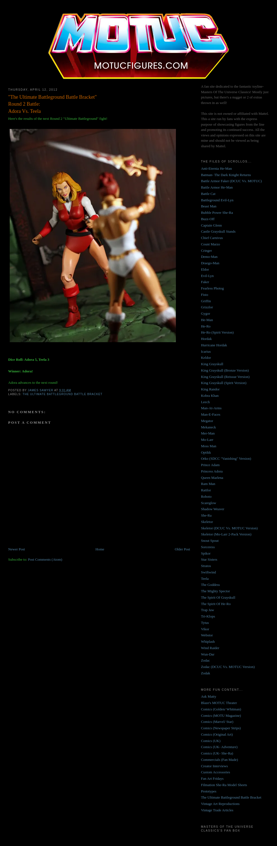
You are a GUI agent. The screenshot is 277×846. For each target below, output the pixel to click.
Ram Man (208, 484)
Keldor (206, 357)
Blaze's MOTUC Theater (219, 703)
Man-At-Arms (211, 408)
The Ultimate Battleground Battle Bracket (62, 394)
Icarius (206, 351)
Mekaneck (208, 427)
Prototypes (208, 791)
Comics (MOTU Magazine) (221, 715)
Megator (207, 421)
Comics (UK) (210, 741)
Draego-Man (210, 263)
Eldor (205, 269)
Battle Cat (208, 194)
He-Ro (206, 326)
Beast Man (208, 206)
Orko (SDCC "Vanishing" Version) (226, 458)
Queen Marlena (212, 478)
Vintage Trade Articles (217, 810)
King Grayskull (212, 364)
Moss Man (208, 446)
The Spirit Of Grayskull (218, 597)
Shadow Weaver (212, 509)
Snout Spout (210, 540)
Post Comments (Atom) (45, 559)
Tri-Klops (208, 616)
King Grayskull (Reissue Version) (225, 377)
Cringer (206, 250)
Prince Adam (210, 465)
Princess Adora (211, 471)
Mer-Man (208, 433)
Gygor (205, 313)
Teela (205, 578)
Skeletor (207, 522)
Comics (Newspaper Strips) (221, 728)
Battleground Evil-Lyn (217, 200)
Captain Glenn (211, 225)
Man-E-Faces (210, 414)
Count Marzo (210, 244)
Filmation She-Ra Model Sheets (224, 785)
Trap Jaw (207, 610)
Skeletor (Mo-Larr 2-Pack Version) (226, 534)
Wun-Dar (207, 654)
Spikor (206, 553)
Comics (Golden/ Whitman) (221, 709)
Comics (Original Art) (217, 734)
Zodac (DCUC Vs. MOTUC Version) (228, 667)
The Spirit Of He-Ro (215, 604)
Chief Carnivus (212, 238)
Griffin (206, 301)
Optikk (206, 452)
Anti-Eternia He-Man (216, 168)
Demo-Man (209, 257)
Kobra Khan (210, 395)
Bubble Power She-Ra (217, 212)
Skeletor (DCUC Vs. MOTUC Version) (229, 528)
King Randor (210, 389)
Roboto (206, 496)
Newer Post (16, 549)
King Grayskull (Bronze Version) (225, 370)
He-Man (207, 320)
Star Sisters (209, 559)
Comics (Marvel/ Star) (217, 722)
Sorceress (208, 547)
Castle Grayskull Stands (218, 231)
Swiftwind (208, 572)
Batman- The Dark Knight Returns (226, 175)
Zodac (205, 660)
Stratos (206, 566)
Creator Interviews (214, 766)
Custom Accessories (215, 772)
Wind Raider (210, 648)
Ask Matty (208, 696)
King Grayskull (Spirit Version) (223, 383)
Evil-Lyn (207, 276)
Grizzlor (207, 307)
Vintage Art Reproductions (220, 804)
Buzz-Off (207, 219)
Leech (205, 402)
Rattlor (206, 490)
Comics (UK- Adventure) (219, 747)
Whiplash (208, 641)
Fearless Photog (212, 288)
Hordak (206, 339)
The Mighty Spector (215, 591)
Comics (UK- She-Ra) (217, 753)
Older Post (182, 549)
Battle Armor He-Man (217, 187)
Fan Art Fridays (212, 778)
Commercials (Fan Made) (219, 760)
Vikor (205, 629)
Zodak (205, 673)
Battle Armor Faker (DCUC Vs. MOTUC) (231, 181)
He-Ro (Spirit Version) (217, 332)
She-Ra (206, 515)
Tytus (205, 623)
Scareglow (208, 503)
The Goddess (210, 585)
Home (100, 549)
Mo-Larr (207, 440)
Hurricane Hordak (214, 345)
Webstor (207, 635)
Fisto (204, 295)
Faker (205, 282)
